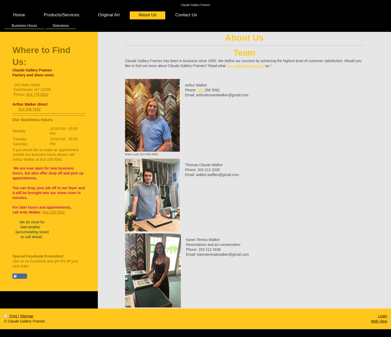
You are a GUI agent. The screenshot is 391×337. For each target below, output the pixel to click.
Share (19, 276)
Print (11, 316)
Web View (379, 321)
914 (200, 90)
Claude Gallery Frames (195, 4)
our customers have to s (246, 66)
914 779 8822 (37, 94)
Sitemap (26, 316)
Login (382, 316)
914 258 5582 (29, 109)
